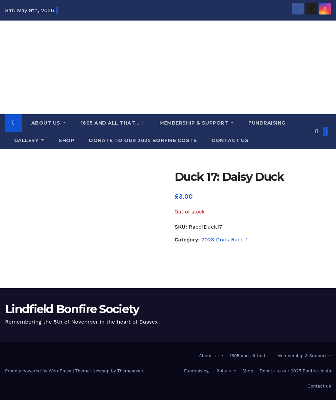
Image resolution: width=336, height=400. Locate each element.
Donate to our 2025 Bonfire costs (143, 140)
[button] (316, 131)
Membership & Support (194, 123)
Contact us (230, 140)
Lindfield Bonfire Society (29, 51)
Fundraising (266, 123)
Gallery (26, 140)
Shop (66, 140)
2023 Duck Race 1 (224, 239)
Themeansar (130, 370)
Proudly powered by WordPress (39, 370)
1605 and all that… (111, 123)
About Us (46, 123)
